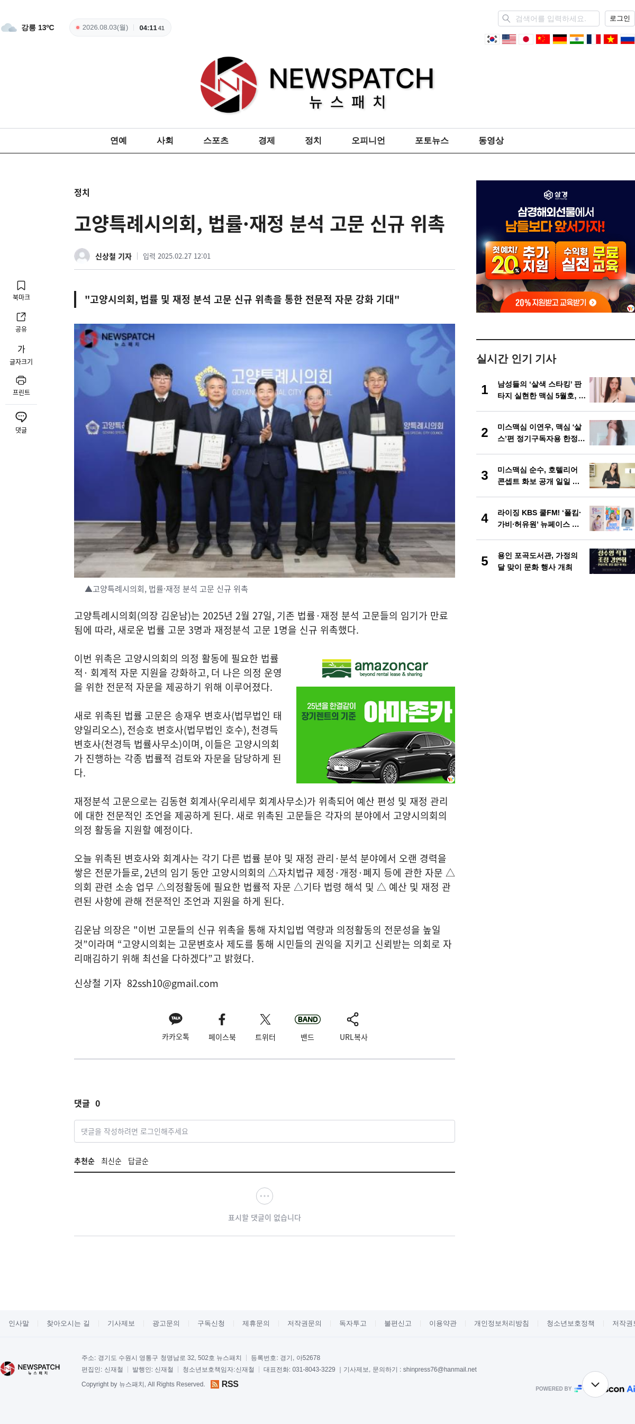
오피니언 (368, 140)
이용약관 (443, 1323)
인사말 (18, 1323)
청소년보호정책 (571, 1323)
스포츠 (216, 140)
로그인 (620, 18)
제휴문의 (256, 1323)
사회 (165, 140)
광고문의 (166, 1323)
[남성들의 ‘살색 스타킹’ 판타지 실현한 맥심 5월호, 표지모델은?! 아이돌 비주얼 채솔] (555, 390)
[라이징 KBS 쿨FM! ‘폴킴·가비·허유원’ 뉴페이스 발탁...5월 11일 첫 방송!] (555, 518)
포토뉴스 (432, 140)
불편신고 (398, 1323)
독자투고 (353, 1323)
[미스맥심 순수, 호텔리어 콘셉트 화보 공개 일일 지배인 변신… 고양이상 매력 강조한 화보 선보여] (555, 475)
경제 (266, 140)
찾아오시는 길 (68, 1323)
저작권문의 (304, 1323)
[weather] (27, 27)
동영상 (491, 140)
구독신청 (211, 1323)
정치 (313, 140)
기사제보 (121, 1323)
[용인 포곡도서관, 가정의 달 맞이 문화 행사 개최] (555, 561)
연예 (118, 140)
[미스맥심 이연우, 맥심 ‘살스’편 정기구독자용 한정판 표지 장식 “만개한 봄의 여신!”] (555, 432)
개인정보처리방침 (501, 1323)
